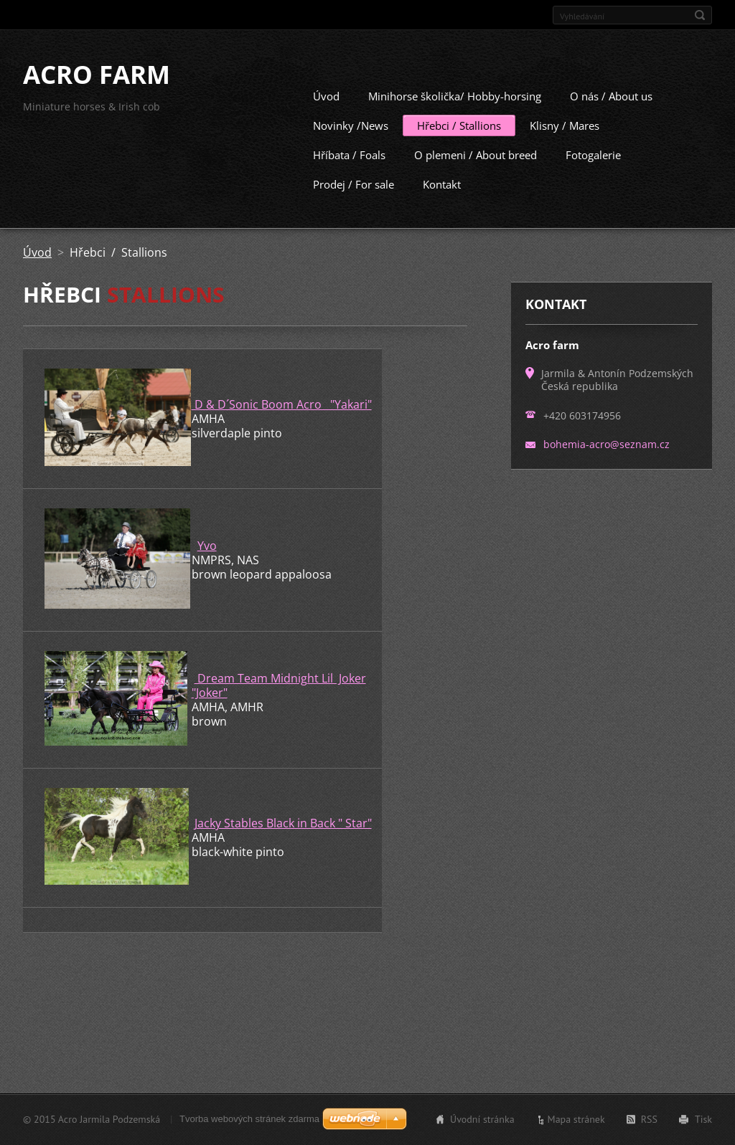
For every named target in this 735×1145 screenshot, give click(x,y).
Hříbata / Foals (349, 172)
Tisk (703, 1132)
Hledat (700, 15)
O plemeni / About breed (475, 172)
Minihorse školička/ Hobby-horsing (454, 113)
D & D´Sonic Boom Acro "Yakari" (282, 421)
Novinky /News (350, 143)
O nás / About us (611, 113)
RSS (649, 1132)
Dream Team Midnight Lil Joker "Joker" (279, 703)
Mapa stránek (576, 1132)
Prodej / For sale (353, 201)
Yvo (207, 563)
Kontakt (442, 201)
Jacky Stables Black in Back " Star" (283, 840)
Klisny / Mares (564, 143)
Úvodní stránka (482, 1132)
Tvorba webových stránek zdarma (249, 1132)
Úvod (326, 113)
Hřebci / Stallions (459, 143)
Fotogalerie (593, 172)
